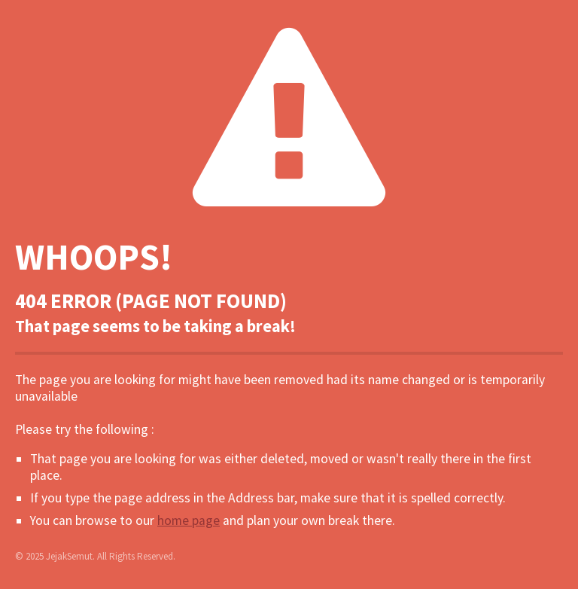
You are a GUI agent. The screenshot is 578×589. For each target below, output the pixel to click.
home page (188, 520)
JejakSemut (69, 556)
